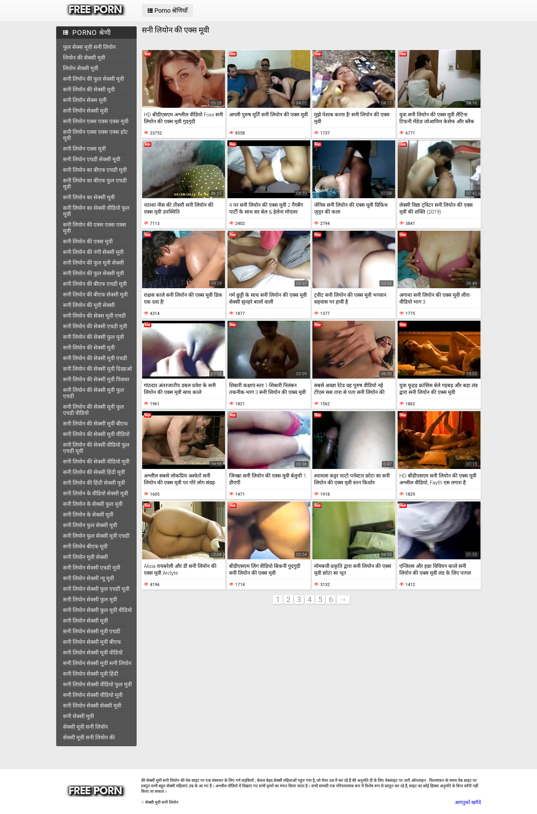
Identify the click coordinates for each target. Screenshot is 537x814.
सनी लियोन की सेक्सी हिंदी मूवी (94, 472)
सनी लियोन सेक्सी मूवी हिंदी (90, 674)
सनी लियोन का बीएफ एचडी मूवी (95, 170)
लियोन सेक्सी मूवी (80, 68)
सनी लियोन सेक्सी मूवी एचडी (91, 631)
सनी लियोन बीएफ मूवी (85, 546)
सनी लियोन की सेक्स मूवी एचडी (94, 316)
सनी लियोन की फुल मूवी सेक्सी (93, 262)
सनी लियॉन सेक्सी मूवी (85, 110)
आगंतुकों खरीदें (468, 802)
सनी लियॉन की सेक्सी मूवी (89, 89)
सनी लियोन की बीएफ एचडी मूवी (95, 284)
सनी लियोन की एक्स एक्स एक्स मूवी (94, 227)
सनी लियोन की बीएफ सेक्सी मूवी (95, 294)
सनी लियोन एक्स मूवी (84, 148)
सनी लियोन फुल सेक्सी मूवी (90, 525)
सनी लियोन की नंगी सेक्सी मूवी (93, 252)
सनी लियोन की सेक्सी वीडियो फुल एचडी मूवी (96, 448)
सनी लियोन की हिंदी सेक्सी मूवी (94, 483)
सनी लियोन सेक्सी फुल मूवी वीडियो (97, 610)
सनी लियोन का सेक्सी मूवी (89, 197)
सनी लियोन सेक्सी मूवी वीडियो (93, 652)
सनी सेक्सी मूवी (78, 716)
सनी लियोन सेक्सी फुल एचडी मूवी (96, 589)
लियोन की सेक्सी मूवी (84, 57)
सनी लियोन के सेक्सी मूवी (88, 514)
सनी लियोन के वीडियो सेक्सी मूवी (95, 493)
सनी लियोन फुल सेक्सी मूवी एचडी (96, 536)
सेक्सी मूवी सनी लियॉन (85, 727)
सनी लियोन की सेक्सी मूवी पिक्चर (96, 379)
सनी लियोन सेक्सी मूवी (85, 621)
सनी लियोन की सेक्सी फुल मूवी (93, 337)
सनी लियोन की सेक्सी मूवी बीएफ (95, 423)
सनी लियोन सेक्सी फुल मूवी (90, 599)
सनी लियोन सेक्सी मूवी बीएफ (92, 642)
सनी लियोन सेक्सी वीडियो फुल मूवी (97, 684)
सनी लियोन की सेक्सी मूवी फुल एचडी (93, 393)
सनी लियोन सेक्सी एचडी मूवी (91, 567)
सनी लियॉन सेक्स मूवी (85, 100)
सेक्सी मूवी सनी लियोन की (89, 737)
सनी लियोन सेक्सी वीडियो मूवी (93, 695)
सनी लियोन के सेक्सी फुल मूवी (93, 504)
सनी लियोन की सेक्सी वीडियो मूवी (96, 461)
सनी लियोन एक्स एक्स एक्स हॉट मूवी (95, 135)
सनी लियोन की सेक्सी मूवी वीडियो (96, 434)
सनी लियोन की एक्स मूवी (88, 241)
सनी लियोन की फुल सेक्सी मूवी (93, 273)
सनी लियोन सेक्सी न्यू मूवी (88, 578)
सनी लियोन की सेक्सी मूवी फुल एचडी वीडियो (93, 410)
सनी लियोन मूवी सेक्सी (85, 557)
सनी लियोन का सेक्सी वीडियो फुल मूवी (96, 211)
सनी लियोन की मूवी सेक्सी (89, 305)
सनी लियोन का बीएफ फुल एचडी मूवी (95, 183)
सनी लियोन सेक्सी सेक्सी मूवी (92, 705)
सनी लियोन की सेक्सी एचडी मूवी (95, 326)
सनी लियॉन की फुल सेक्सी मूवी (93, 79)
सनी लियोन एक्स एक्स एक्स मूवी (95, 121)
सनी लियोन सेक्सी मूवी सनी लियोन (97, 663)
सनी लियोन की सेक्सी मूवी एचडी (95, 358)
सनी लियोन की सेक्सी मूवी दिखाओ (97, 369)
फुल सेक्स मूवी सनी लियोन (89, 47)
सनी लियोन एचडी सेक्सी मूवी (91, 159)
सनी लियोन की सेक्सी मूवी (89, 347)
